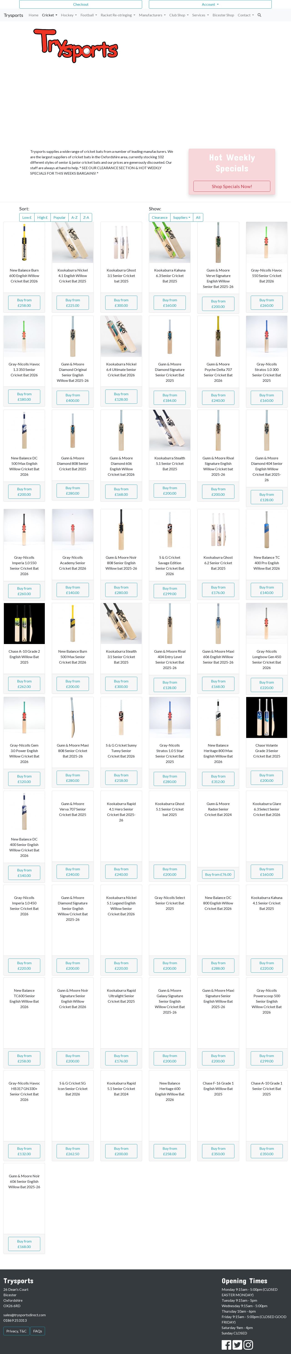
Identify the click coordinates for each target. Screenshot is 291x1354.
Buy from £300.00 (121, 302)
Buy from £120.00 (24, 779)
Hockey (67, 15)
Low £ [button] (27, 217)
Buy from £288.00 (218, 965)
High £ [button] (42, 217)
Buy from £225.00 (72, 302)
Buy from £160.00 (170, 302)
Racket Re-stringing (117, 15)
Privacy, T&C (16, 1331)
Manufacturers (151, 15)
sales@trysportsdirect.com (24, 1315)
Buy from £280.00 (72, 490)
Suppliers (180, 217)
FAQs (37, 1331)
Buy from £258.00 (24, 302)
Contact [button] (244, 15)
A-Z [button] (74, 217)
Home (33, 15)
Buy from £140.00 (72, 590)
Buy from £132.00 (24, 1151)
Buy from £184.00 (170, 398)
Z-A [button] (86, 217)
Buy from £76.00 (218, 874)
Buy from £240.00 (218, 398)
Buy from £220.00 (266, 685)
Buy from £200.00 (218, 304)
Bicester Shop (223, 15)
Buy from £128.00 (121, 396)
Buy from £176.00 (218, 590)
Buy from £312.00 (218, 779)
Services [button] (199, 15)
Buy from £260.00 (266, 302)
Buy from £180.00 (24, 396)
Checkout (80, 4)
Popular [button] (59, 217)
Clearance (160, 217)
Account (209, 4)
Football (87, 15)
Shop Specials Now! (232, 186)
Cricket (48, 15)
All (198, 217)
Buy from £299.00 (170, 591)
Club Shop (177, 15)
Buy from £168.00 (121, 491)
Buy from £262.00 (24, 684)
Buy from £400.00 (72, 398)
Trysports (13, 15)
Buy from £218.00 (121, 778)
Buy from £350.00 (218, 1151)
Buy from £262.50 (72, 1151)
